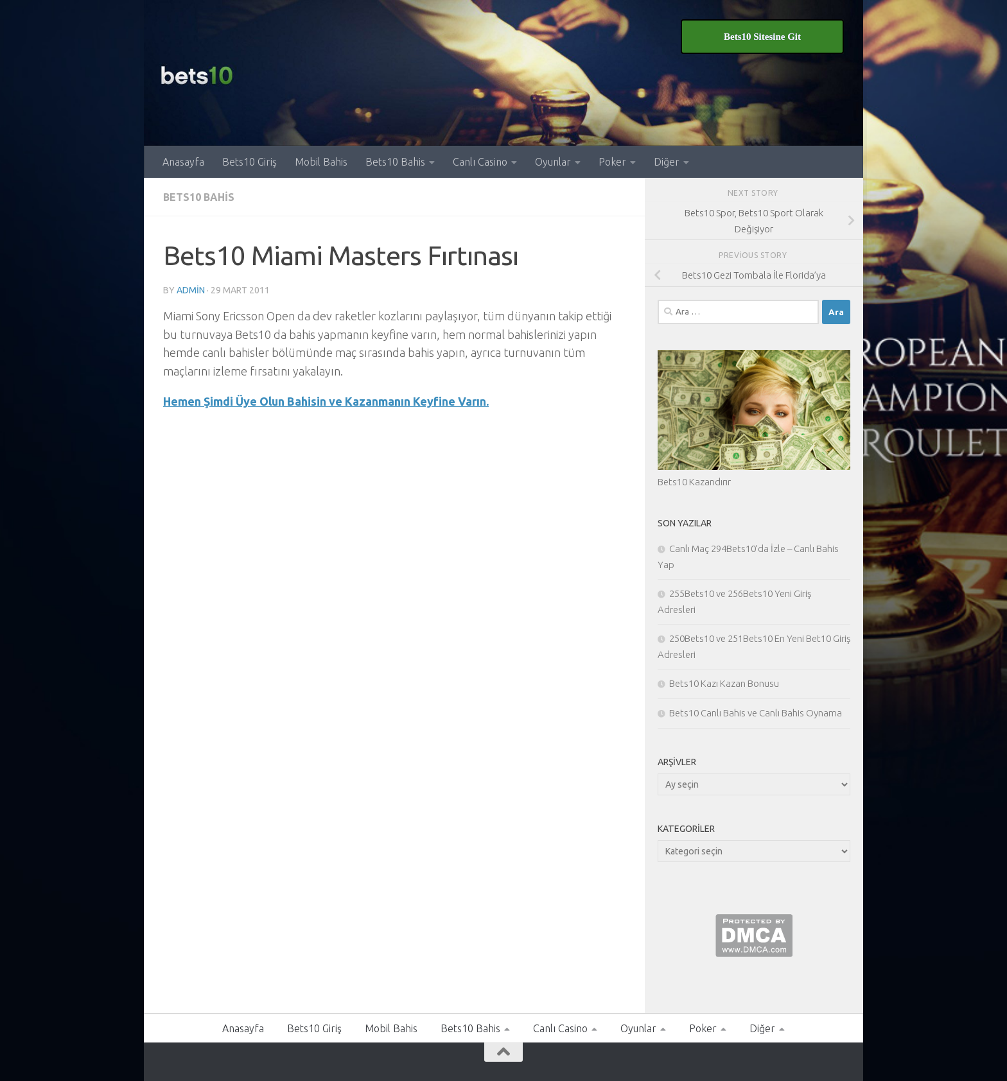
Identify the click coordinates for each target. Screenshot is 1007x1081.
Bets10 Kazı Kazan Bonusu (724, 683)
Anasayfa (183, 162)
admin (191, 290)
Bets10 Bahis (395, 162)
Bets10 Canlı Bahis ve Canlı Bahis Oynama (755, 712)
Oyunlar (553, 162)
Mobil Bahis (321, 162)
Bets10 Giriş (249, 162)
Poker (612, 162)
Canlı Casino (480, 162)
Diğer (666, 162)
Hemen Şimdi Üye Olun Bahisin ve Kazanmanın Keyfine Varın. (326, 401)
